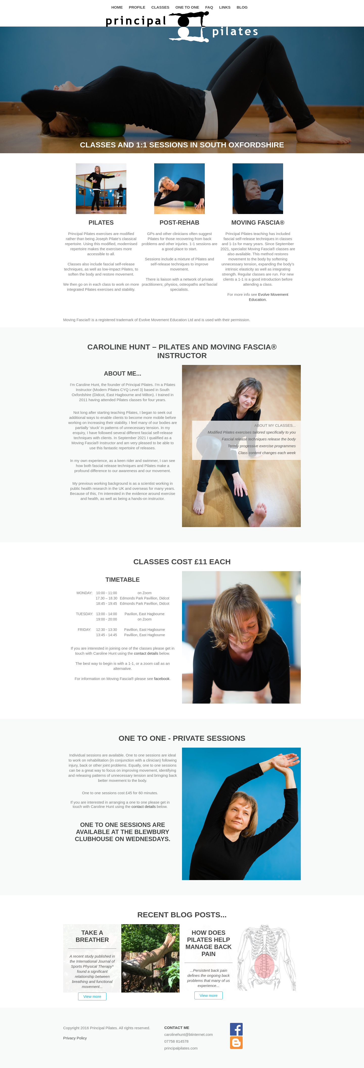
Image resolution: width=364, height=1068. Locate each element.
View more (92, 996)
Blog (242, 7)
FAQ (209, 7)
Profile (137, 7)
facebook (162, 678)
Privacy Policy (75, 1038)
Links (225, 7)
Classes (160, 7)
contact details (146, 653)
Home (117, 7)
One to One (187, 7)
